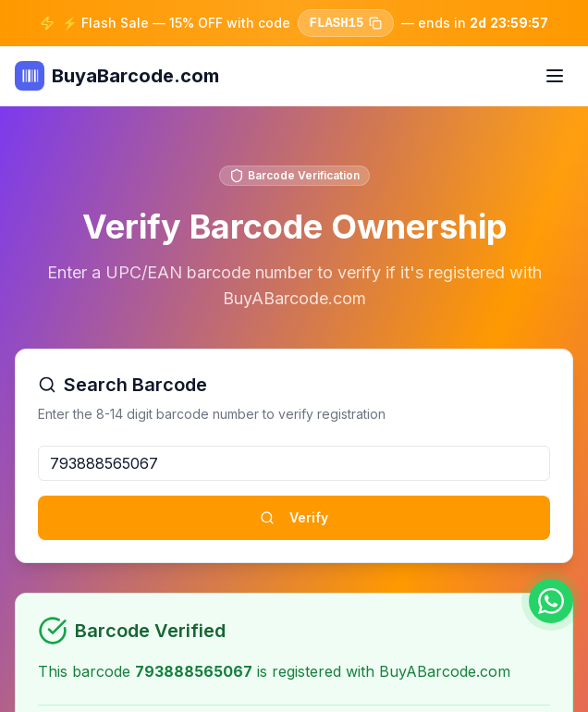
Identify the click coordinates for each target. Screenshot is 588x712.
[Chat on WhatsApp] (551, 601)
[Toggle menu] (554, 75)
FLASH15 (345, 23)
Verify (294, 517)
